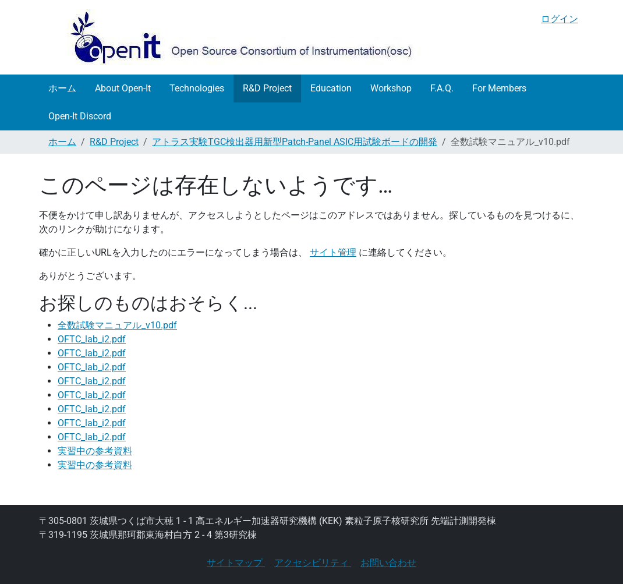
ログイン (559, 18)
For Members (499, 88)
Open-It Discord (79, 116)
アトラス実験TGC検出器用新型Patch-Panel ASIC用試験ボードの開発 (294, 141)
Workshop (391, 88)
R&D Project (267, 88)
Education (331, 88)
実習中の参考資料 (95, 450)
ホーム (62, 88)
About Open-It (123, 88)
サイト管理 (333, 252)
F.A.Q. (442, 88)
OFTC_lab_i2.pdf (92, 339)
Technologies (196, 88)
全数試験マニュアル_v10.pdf (117, 325)
